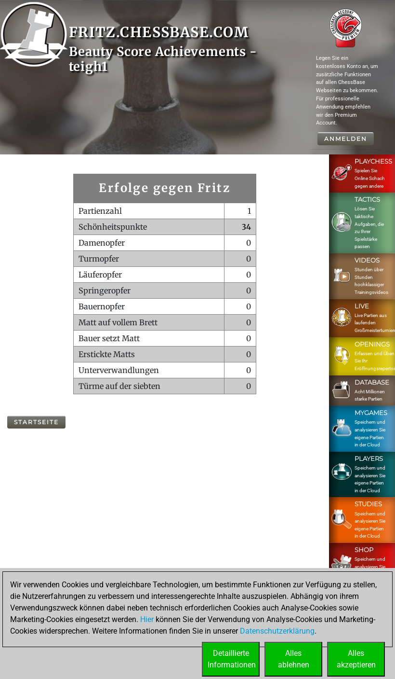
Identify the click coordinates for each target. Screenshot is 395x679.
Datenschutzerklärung (277, 631)
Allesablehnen (293, 659)
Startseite (36, 422)
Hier (147, 619)
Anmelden (345, 138)
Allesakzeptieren (356, 659)
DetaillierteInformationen (232, 659)
